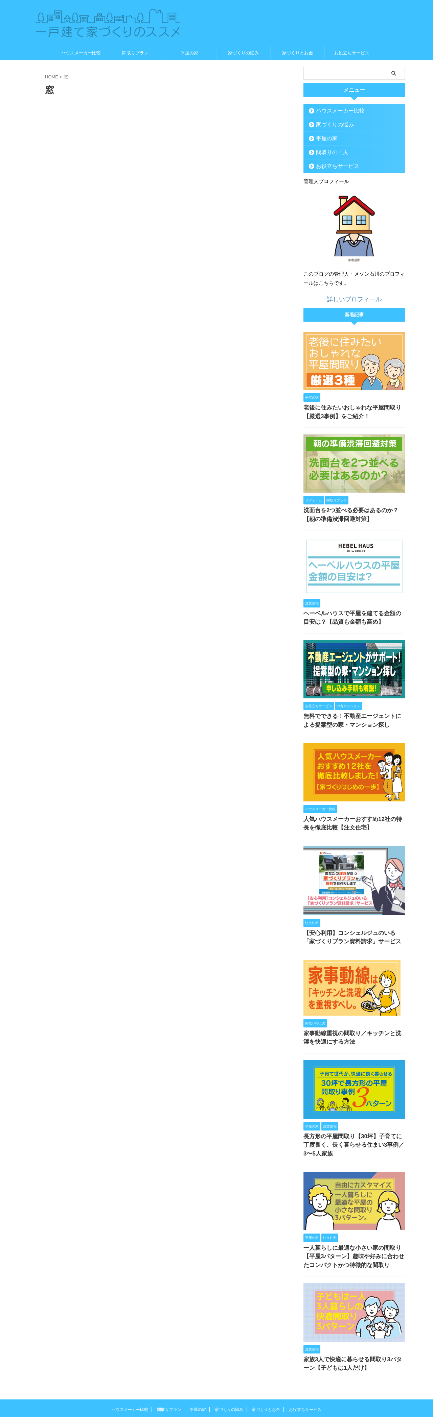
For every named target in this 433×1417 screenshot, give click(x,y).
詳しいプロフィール (354, 299)
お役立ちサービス (351, 52)
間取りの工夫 (328, 152)
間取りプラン (135, 52)
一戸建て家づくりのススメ (216, 1395)
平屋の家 (189, 52)
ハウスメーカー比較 (81, 52)
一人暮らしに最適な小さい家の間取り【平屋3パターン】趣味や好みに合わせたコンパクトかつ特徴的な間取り (353, 1229)
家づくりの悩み (243, 52)
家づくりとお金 (297, 52)
